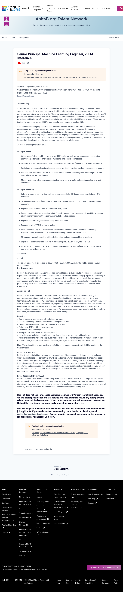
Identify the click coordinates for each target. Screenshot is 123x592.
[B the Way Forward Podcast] (20, 580)
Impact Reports (61, 512)
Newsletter (111, 498)
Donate (39, 497)
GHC (22, 555)
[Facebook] (6, 19)
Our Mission (6, 494)
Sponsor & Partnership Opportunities (42, 509)
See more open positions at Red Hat (38, 449)
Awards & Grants (75, 8)
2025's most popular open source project (59, 122)
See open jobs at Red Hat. (33, 74)
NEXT (21, 539)
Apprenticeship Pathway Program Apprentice (25, 532)
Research (63, 8)
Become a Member (106, 8)
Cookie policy (66, 475)
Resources (88, 8)
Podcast (92, 503)
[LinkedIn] (6, 24)
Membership (25, 517)
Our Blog (93, 498)
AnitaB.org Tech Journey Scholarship (77, 504)
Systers (41, 528)
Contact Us (111, 494)
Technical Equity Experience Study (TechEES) (61, 504)
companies (24, 37)
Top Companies (61, 523)
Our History (6, 498)
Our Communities (43, 523)
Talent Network (26, 513)
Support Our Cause (50, 8)
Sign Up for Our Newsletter (103, 567)
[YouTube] (12, 580)
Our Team (5, 503)
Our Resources (95, 494)
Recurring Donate (43, 501)
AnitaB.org (29, 583)
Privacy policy (55, 475)
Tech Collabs (25, 551)
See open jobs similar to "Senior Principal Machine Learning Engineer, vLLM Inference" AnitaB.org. (60, 77)
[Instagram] (7, 580)
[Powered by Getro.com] (61, 469)
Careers (6, 532)
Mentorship (25, 497)
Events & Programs (38, 8)
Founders (23, 509)
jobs (13, 37)
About (26, 8)
